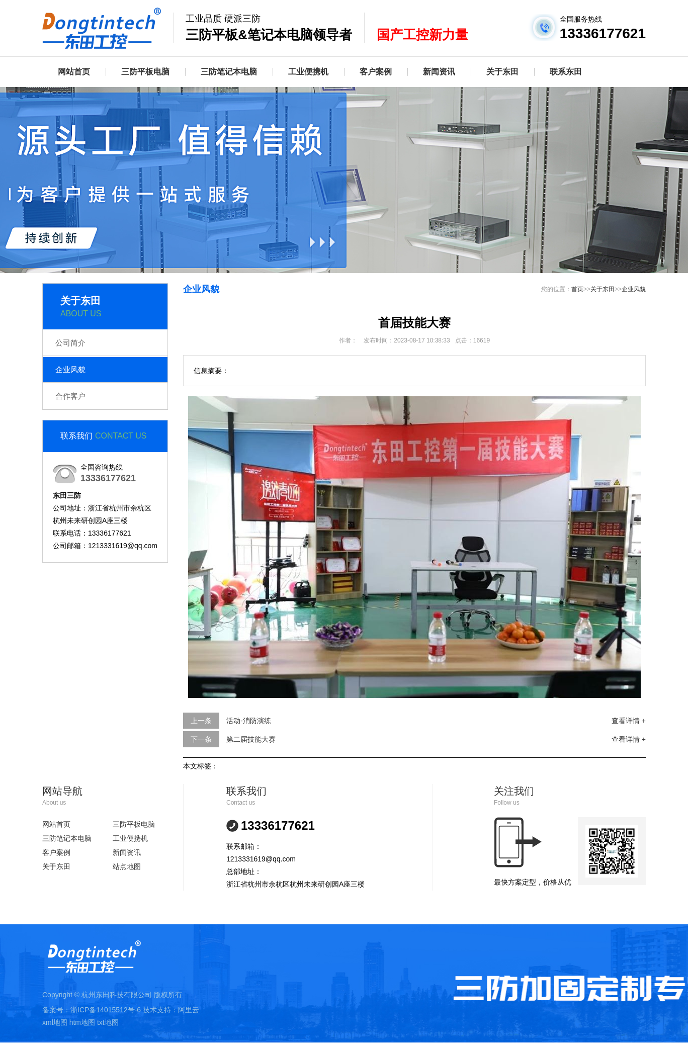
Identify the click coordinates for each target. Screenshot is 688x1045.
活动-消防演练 (248, 721)
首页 (577, 289)
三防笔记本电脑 (229, 71)
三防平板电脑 (145, 71)
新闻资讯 (439, 71)
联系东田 (566, 71)
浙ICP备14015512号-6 (105, 1010)
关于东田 (502, 71)
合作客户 (70, 396)
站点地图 (127, 866)
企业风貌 (70, 369)
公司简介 (70, 342)
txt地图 (108, 1022)
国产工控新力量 (422, 34)
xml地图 (54, 1022)
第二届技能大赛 (251, 739)
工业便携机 (308, 71)
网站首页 (74, 71)
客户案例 (376, 71)
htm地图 (82, 1022)
